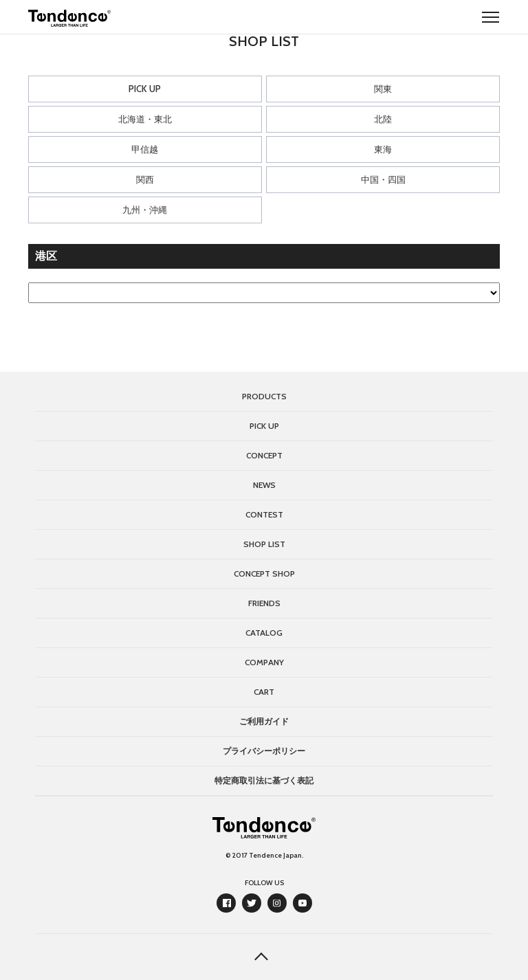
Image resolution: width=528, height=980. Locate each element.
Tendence (69, 18)
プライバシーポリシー (264, 751)
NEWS (264, 485)
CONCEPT (264, 455)
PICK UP (145, 88)
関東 (383, 88)
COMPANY (264, 662)
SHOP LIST (264, 544)
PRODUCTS (264, 396)
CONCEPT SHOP (264, 573)
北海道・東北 (145, 118)
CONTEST (264, 514)
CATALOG (264, 632)
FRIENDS (264, 603)
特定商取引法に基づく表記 (264, 780)
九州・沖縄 (144, 209)
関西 (145, 179)
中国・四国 (383, 179)
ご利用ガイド (264, 721)
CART (264, 692)
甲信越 (144, 149)
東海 (383, 149)
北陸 (383, 118)
